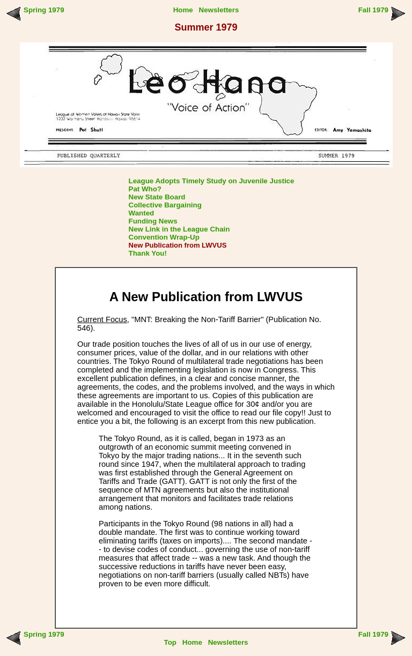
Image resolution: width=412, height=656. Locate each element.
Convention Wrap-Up (164, 237)
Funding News (153, 221)
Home (183, 10)
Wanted (141, 213)
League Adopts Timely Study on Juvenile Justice (212, 181)
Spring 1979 (44, 10)
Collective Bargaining (165, 205)
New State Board (157, 197)
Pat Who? (145, 189)
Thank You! (148, 253)
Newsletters (219, 10)
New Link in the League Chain (179, 229)
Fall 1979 (373, 10)
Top (170, 642)
